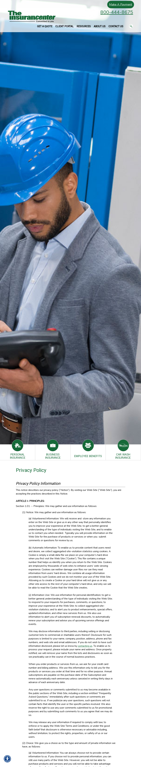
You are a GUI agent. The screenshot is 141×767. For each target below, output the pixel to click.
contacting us (85, 646)
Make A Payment (119, 4)
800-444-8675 (116, 12)
